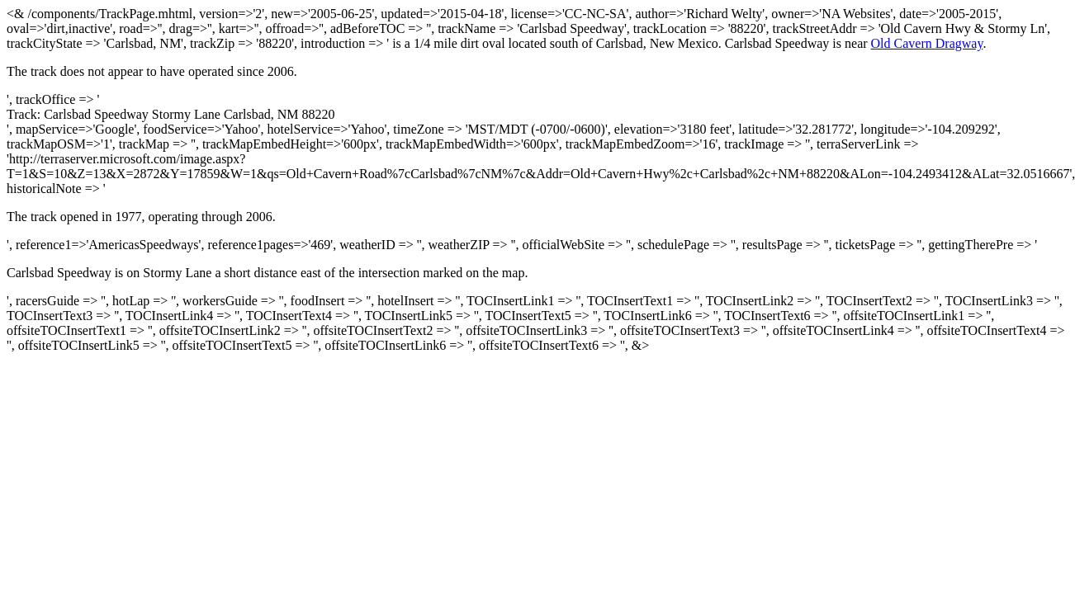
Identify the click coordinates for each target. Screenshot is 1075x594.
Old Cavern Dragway (927, 43)
